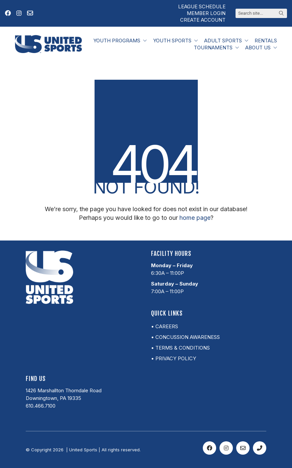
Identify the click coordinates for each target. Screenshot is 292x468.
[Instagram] (226, 448)
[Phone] (259, 448)
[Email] (243, 448)
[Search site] (281, 14)
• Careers (164, 326)
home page (194, 217)
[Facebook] (209, 448)
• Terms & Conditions (180, 348)
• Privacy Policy (173, 358)
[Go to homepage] (48, 44)
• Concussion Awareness (185, 337)
